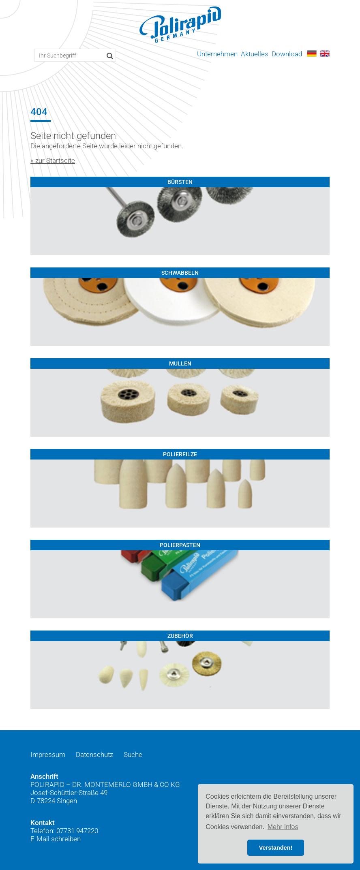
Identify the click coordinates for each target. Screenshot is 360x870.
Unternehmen (217, 54)
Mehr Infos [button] (283, 826)
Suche (133, 754)
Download (287, 54)
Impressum (47, 754)
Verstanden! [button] (275, 847)
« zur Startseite (52, 160)
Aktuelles (254, 54)
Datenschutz (94, 754)
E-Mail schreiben (55, 839)
